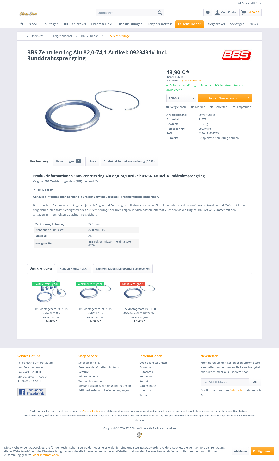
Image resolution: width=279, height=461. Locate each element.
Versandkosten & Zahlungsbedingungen (104, 386)
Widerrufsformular (90, 381)
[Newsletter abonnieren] (255, 382)
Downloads (147, 367)
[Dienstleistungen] (130, 24)
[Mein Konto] (226, 12)
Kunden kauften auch (74, 268)
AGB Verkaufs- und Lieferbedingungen (103, 390)
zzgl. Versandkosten (190, 80)
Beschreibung (39, 161)
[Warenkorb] (250, 12)
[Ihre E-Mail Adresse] (225, 382)
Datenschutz (148, 386)
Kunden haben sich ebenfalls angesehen (123, 268)
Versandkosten (91, 411)
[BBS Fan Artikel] (75, 24)
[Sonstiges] (237, 24)
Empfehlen (242, 107)
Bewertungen (68, 161)
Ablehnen (240, 451)
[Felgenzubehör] (189, 24)
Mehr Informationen (45, 455)
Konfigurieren (262, 451)
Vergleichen (176, 107)
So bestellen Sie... (89, 362)
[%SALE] (34, 24)
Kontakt (145, 381)
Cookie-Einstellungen (153, 362)
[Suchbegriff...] (130, 12)
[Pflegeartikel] (215, 24)
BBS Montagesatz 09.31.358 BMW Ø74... (95, 311)
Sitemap (145, 395)
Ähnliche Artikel (41, 268)
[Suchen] (160, 12)
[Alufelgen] (51, 24)
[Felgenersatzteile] (160, 24)
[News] (254, 24)
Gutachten (146, 372)
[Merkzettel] (207, 12)
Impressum (147, 376)
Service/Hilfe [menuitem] (248, 3)
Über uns (146, 390)
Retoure (83, 372)
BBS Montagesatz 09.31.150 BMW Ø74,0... (51, 311)
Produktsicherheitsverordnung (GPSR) (129, 161)
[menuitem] (130, 12)
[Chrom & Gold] (102, 24)
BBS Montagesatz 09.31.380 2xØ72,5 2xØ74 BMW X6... (139, 311)
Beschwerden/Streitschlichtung (98, 367)
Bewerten (219, 107)
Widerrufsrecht (88, 376)
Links (92, 161)
